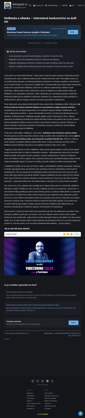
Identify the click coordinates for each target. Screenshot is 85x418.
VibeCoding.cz (31, 395)
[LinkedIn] (47, 381)
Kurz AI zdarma (49, 393)
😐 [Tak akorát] (68, 234)
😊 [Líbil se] (71, 234)
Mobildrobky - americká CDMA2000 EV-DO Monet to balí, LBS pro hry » (62, 334)
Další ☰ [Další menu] (81, 5)
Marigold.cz (20, 4)
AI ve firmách (30, 398)
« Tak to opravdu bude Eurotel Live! (16, 333)
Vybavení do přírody (50, 406)
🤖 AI (71, 5)
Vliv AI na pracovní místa (34, 403)
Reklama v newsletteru (51, 401)
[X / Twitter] (43, 381)
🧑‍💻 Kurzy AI (38, 5)
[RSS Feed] (52, 381)
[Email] (33, 381)
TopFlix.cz (29, 401)
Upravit (7, 339)
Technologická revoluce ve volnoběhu (19, 292)
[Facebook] (38, 381)
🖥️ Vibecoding (51, 5)
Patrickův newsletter (50, 398)
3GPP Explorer (31, 406)
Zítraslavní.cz (30, 408)
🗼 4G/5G (63, 5)
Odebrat (73, 322)
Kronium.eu (48, 403)
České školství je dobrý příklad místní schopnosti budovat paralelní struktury (33, 305)
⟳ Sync (77, 234)
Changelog (48, 408)
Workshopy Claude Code (51, 395)
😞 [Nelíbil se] (64, 234)
